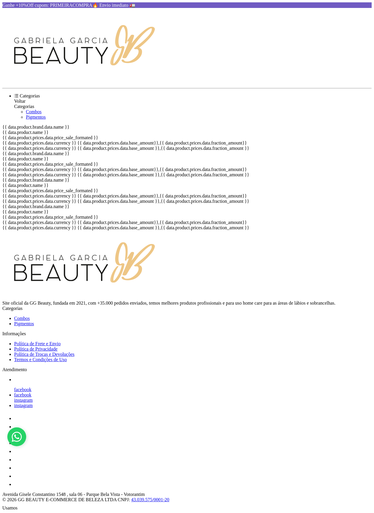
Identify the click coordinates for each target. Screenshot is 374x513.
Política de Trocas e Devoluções (44, 354)
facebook (22, 389)
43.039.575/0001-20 (150, 499)
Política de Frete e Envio (37, 343)
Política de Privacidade (36, 348)
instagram (23, 400)
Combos (33, 111)
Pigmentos (36, 116)
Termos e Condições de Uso (40, 359)
